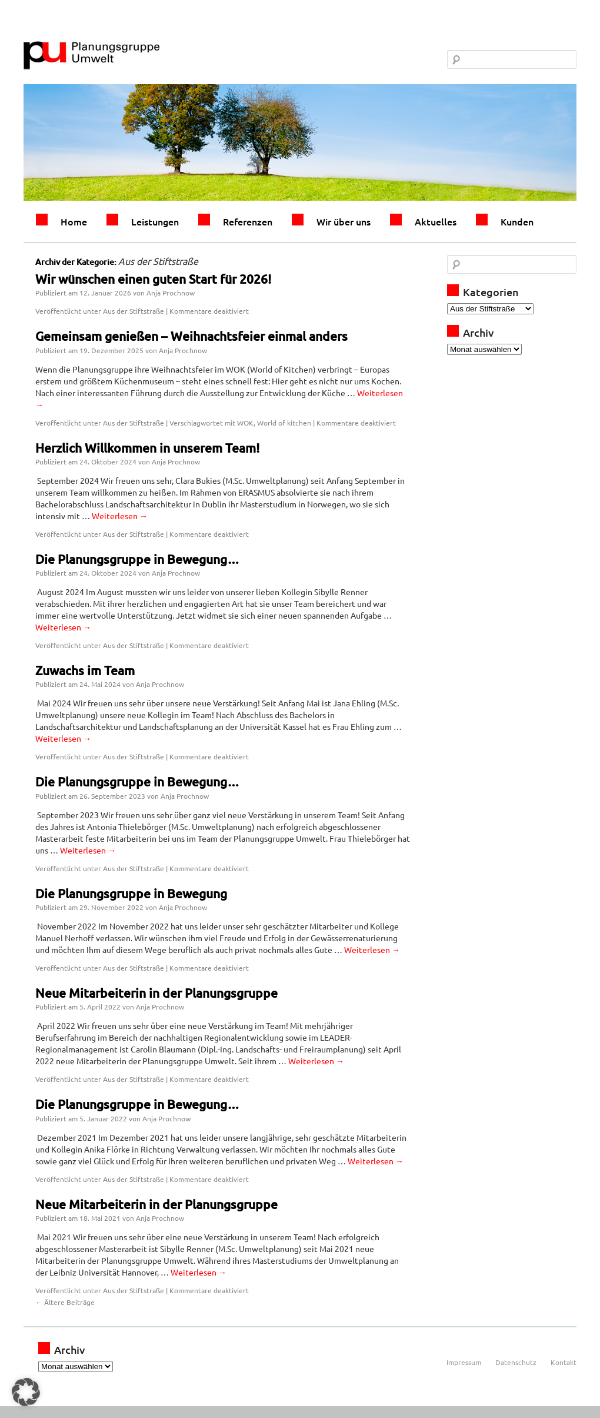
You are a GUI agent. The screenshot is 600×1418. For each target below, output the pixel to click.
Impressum (463, 1362)
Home (74, 221)
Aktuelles (435, 221)
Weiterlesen (120, 515)
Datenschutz (515, 1362)
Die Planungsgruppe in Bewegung (131, 893)
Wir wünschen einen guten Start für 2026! (153, 279)
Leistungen (155, 221)
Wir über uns (343, 221)
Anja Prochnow (170, 292)
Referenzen (247, 221)
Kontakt (563, 1362)
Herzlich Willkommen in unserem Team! (147, 448)
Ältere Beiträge (65, 1302)
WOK (245, 422)
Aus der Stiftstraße (133, 311)
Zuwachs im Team (85, 670)
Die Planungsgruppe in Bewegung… (137, 559)
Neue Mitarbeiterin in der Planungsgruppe (156, 993)
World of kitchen (284, 422)
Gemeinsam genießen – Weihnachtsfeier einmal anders (191, 336)
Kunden (517, 221)
